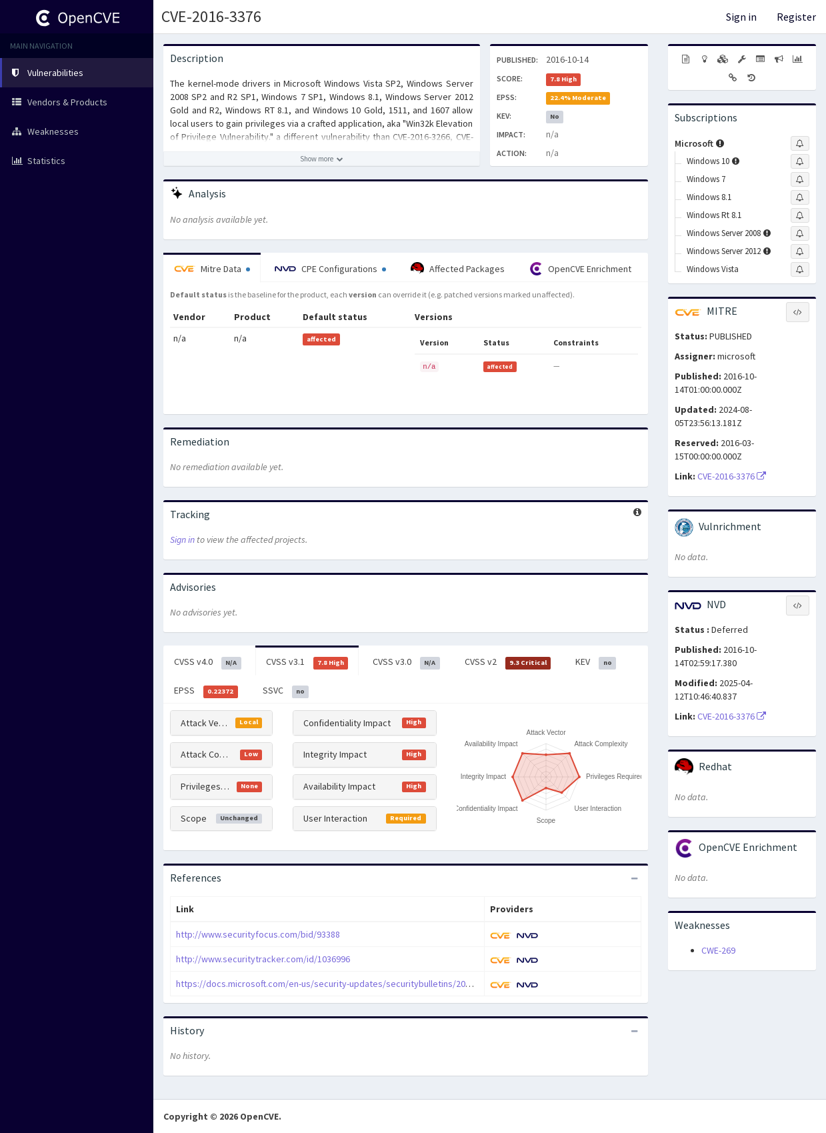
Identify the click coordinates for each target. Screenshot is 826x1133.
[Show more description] (321, 158)
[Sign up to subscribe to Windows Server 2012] (800, 251)
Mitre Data (212, 269)
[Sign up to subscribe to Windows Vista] (800, 269)
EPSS (206, 691)
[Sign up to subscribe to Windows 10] (800, 161)
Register (796, 16)
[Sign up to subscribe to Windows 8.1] (800, 197)
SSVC (286, 691)
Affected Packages (458, 268)
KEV (595, 662)
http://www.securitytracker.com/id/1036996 (263, 959)
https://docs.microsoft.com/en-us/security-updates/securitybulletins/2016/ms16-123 (346, 984)
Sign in (741, 16)
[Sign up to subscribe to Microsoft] (800, 143)
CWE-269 (718, 950)
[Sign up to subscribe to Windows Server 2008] (800, 233)
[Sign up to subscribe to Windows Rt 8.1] (800, 215)
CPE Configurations (330, 269)
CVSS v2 (508, 662)
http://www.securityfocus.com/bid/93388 (258, 934)
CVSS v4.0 (207, 662)
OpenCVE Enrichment (580, 268)
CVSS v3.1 (307, 662)
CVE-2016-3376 (211, 16)
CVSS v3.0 (406, 662)
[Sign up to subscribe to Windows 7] (800, 179)
